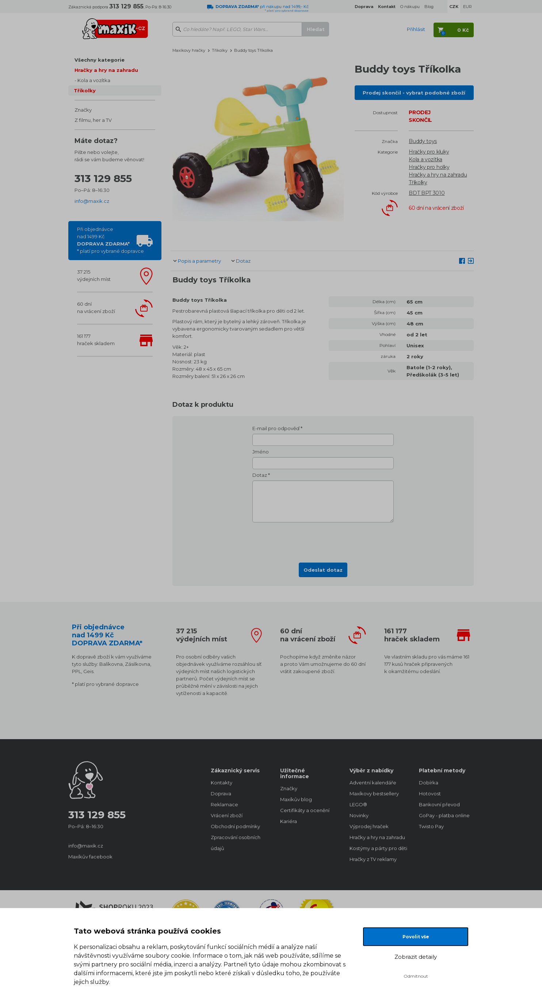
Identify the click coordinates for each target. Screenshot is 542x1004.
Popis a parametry (199, 261)
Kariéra (288, 821)
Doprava (221, 793)
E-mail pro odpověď (275, 428)
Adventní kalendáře (373, 782)
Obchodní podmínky (235, 826)
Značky (83, 110)
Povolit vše (415, 936)
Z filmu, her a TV (93, 120)
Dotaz (243, 261)
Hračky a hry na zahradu (106, 70)
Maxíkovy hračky (188, 50)
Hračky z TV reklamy (373, 859)
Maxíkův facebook (90, 857)
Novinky (359, 815)
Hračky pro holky (429, 167)
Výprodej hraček (369, 826)
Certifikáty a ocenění (304, 810)
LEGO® (358, 804)
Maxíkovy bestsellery (374, 793)
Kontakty (221, 782)
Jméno (260, 452)
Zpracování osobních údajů (235, 842)
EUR (467, 6)
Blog (429, 6)
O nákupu (410, 6)
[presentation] (323, 540)
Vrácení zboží (227, 815)
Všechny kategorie (100, 60)
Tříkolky (85, 90)
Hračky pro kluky (429, 151)
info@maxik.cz (92, 201)
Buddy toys (423, 141)
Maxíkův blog (296, 799)
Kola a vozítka (93, 80)
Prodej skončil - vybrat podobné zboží (414, 93)
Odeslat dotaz (323, 570)
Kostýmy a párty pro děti (377, 848)
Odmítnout (416, 976)
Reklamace (224, 804)
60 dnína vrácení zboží (96, 307)
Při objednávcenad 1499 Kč (110, 240)
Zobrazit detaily (415, 956)
